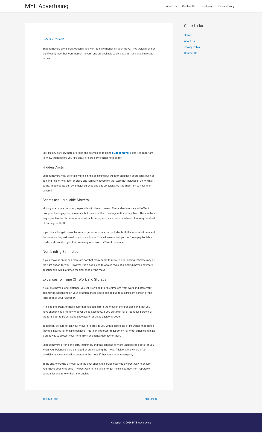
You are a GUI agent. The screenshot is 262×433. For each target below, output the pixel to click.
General (47, 39)
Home (187, 35)
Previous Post (49, 399)
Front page (207, 6)
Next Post (152, 399)
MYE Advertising (48, 6)
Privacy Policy (226, 6)
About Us (171, 6)
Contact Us (188, 6)
